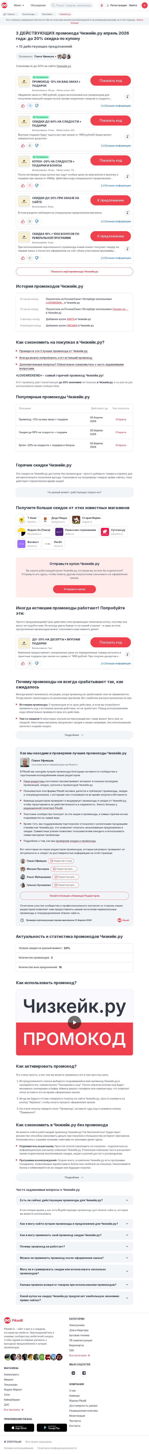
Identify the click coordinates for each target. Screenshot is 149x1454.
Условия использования (18, 1448)
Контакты (74, 1425)
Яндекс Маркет (13, 1389)
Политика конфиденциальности (57, 1448)
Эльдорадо (11, 1384)
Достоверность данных (83, 1405)
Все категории (80, 1355)
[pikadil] (4, 5)
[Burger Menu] (19, 5)
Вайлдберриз (12, 1399)
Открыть (121, 419)
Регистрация (116, 5)
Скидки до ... (120, 309)
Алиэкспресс (11, 1374)
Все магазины (14, 1410)
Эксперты (75, 1420)
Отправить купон (74, 589)
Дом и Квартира (78, 1330)
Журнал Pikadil (77, 1400)
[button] (53, 5)
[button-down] (37, 106)
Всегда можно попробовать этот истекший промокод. (56, 357)
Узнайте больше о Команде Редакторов (75, 895)
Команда (74, 1395)
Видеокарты (76, 1345)
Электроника (77, 1325)
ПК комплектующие (80, 1340)
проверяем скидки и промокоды (76, 840)
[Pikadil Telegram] (84, 1373)
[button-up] (23, 106)
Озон (7, 1394)
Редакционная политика (83, 1410)
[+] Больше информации (116, 105)
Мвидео (8, 1379)
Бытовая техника (79, 1335)
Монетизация (77, 1415)
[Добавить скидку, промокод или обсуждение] (145, 5)
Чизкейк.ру (63, 66)
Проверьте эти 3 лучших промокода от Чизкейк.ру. (53, 351)
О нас (72, 1390)
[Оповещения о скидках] (102, 5)
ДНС (6, 1404)
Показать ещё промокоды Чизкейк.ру (74, 271)
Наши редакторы (34, 781)
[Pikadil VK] (73, 1373)
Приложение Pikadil (18, 1419)
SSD (71, 1350)
